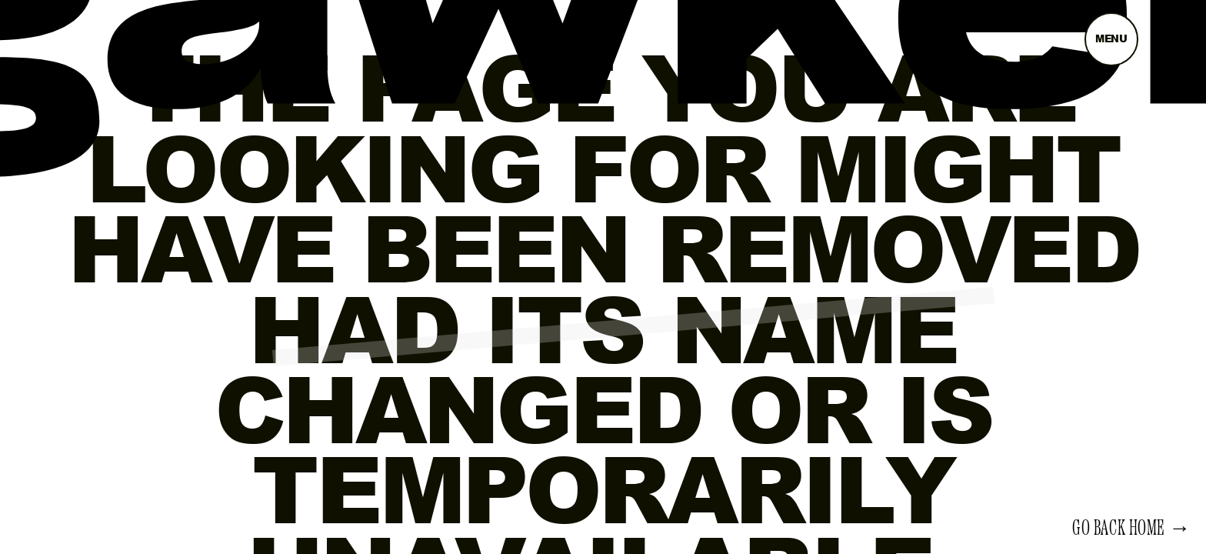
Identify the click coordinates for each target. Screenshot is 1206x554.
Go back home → (1131, 528)
